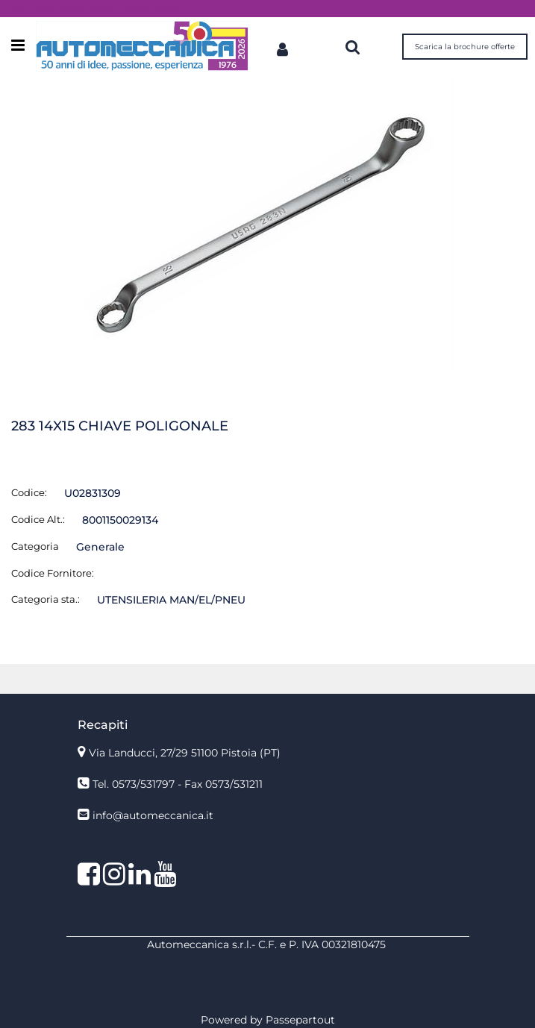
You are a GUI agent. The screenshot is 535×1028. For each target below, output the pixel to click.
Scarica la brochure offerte (465, 46)
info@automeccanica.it (153, 815)
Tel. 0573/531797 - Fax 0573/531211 (178, 784)
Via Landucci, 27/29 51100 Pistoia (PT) (185, 752)
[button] (267, 224)
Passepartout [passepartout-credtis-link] (300, 1020)
